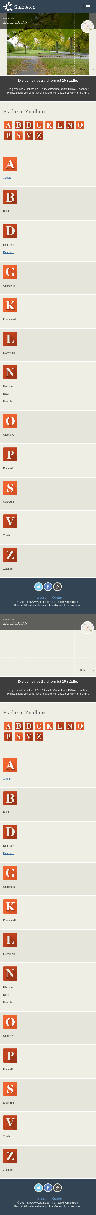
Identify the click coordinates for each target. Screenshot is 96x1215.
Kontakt (57, 597)
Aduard (7, 177)
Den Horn (8, 252)
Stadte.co (24, 7)
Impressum (40, 597)
